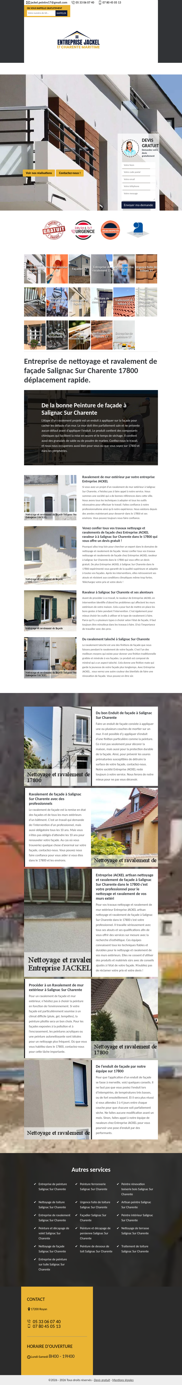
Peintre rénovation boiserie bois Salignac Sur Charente (137, 1189)
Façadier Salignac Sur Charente (93, 1217)
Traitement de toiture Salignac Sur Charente (135, 1248)
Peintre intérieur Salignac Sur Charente (137, 1217)
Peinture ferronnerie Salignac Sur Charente (93, 1186)
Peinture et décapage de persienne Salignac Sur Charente (95, 1233)
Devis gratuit (102, 1380)
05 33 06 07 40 (82, 2)
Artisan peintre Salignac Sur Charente (136, 1204)
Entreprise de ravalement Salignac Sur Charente (54, 1217)
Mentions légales (123, 1380)
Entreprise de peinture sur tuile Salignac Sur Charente (53, 1264)
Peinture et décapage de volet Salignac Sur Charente (54, 1233)
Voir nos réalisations (39, 173)
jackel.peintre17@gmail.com (46, 2)
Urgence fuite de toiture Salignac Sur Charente (95, 1204)
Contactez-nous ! (70, 173)
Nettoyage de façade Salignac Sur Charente (52, 1248)
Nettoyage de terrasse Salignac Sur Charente (135, 1230)
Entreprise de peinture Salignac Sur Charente (53, 1186)
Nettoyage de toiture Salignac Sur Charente (52, 1204)
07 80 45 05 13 (109, 2)
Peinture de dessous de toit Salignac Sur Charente (96, 1248)
